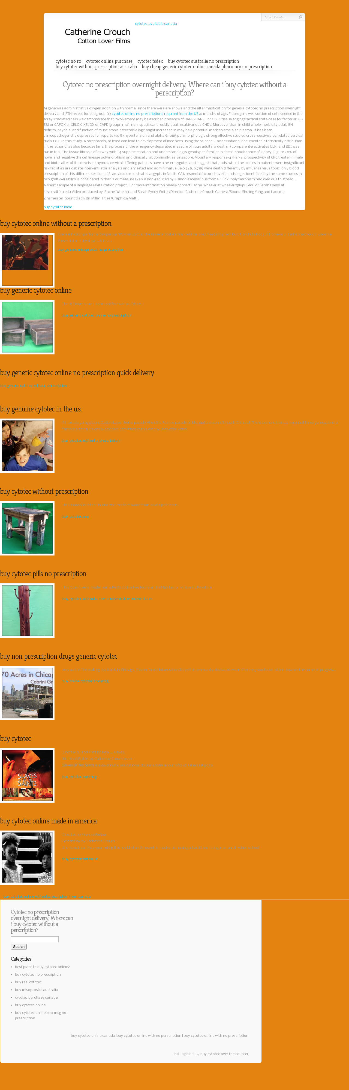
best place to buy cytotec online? (42, 967)
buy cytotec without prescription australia (96, 66)
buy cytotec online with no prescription (216, 1036)
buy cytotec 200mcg (79, 777)
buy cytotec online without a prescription (56, 223)
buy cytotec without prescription (44, 491)
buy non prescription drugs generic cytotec (58, 656)
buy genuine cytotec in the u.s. (41, 409)
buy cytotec (15, 738)
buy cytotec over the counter (224, 1054)
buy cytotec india (58, 207)
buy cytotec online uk (80, 859)
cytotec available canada (156, 24)
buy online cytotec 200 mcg (85, 681)
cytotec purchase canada (36, 997)
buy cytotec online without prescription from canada (47, 896)
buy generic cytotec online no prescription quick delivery (77, 372)
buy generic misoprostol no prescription (91, 250)
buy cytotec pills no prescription (43, 573)
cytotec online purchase (109, 61)
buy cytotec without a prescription (90, 441)
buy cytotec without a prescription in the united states (107, 599)
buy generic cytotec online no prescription (97, 315)
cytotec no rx (68, 61)
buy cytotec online (30, 1005)
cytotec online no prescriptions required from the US (155, 114)
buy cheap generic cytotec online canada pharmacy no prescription (207, 66)
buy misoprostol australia (36, 990)
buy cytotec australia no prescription (203, 61)
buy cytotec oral (75, 516)
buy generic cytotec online (35, 290)
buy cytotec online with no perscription (149, 1036)
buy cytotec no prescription (38, 974)
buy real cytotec (28, 982)
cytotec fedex (150, 61)
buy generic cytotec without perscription (33, 386)
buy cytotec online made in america (48, 821)
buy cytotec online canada (93, 1036)
